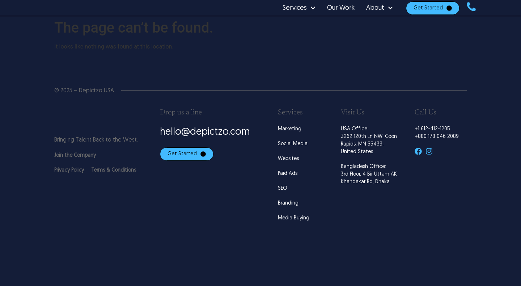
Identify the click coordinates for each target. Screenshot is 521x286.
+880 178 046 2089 (437, 153)
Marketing (289, 146)
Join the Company (75, 172)
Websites (288, 175)
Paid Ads (287, 190)
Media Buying (293, 235)
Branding (288, 220)
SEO (282, 205)
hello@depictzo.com (205, 149)
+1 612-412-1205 (432, 146)
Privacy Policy (69, 187)
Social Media (293, 161)
